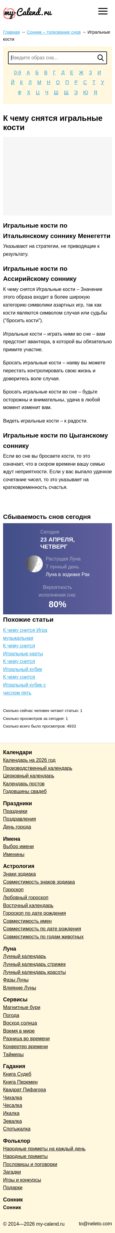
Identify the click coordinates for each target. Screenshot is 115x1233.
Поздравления (19, 818)
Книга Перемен (20, 1082)
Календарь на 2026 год (29, 760)
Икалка (11, 1113)
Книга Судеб (17, 1074)
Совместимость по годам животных (43, 936)
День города (17, 826)
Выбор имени (18, 846)
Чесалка (12, 1105)
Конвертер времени (25, 1046)
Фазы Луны (16, 979)
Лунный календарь (24, 956)
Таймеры (13, 1054)
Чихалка (12, 1097)
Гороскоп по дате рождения (34, 913)
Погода (11, 1015)
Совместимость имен (27, 921)
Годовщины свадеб (25, 791)
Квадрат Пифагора (24, 1089)
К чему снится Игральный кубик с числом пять (24, 684)
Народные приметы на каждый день (44, 1148)
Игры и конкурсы (22, 1180)
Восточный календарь (28, 905)
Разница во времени (26, 1038)
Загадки (12, 1172)
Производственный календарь (37, 768)
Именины (14, 854)
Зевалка (12, 1121)
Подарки (12, 1187)
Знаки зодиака (19, 874)
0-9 (17, 72)
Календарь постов (23, 783)
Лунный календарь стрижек (34, 964)
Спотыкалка (16, 1128)
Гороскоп (13, 889)
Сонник (12, 1207)
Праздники (15, 811)
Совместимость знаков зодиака (39, 882)
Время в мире (19, 1031)
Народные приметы (25, 1156)
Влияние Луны (19, 987)
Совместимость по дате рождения (42, 928)
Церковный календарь (28, 775)
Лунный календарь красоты (34, 972)
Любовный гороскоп (25, 897)
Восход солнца (20, 1023)
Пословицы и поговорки (30, 1164)
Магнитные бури (21, 1007)
